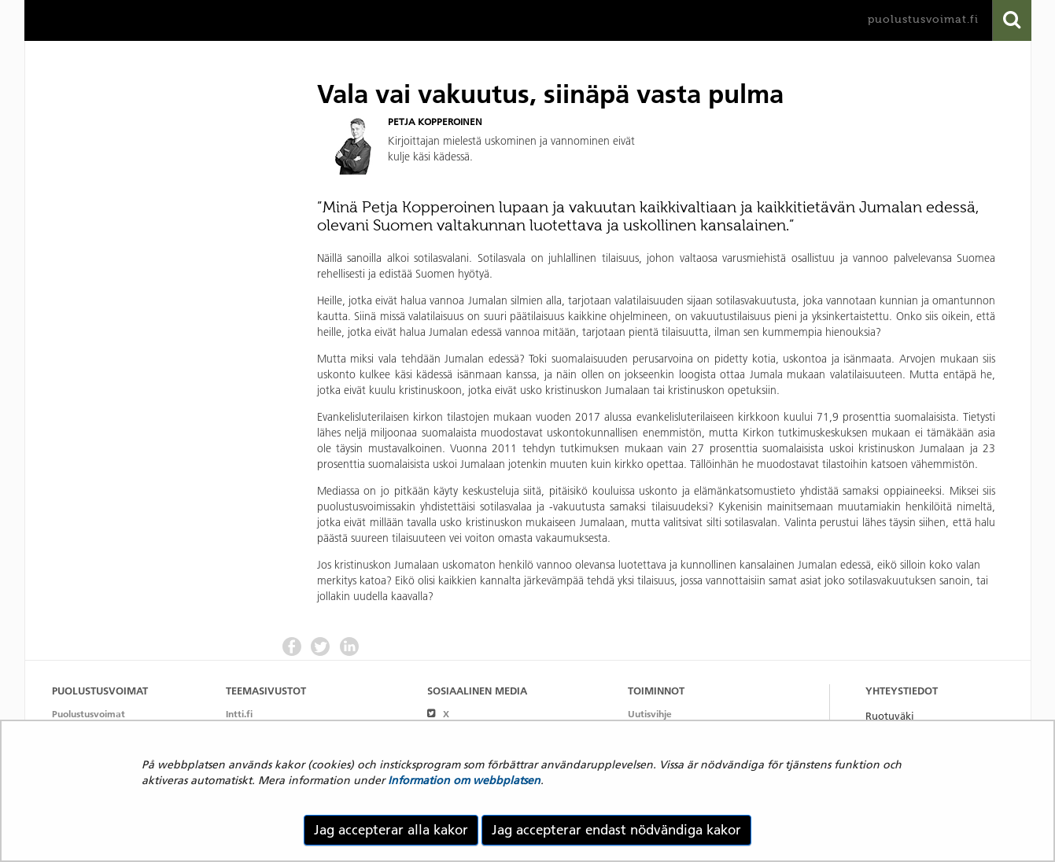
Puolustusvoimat (88, 714)
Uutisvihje (650, 714)
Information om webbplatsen (464, 780)
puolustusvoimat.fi (923, 19)
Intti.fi (239, 714)
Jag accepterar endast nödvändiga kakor (616, 830)
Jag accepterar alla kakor (391, 830)
